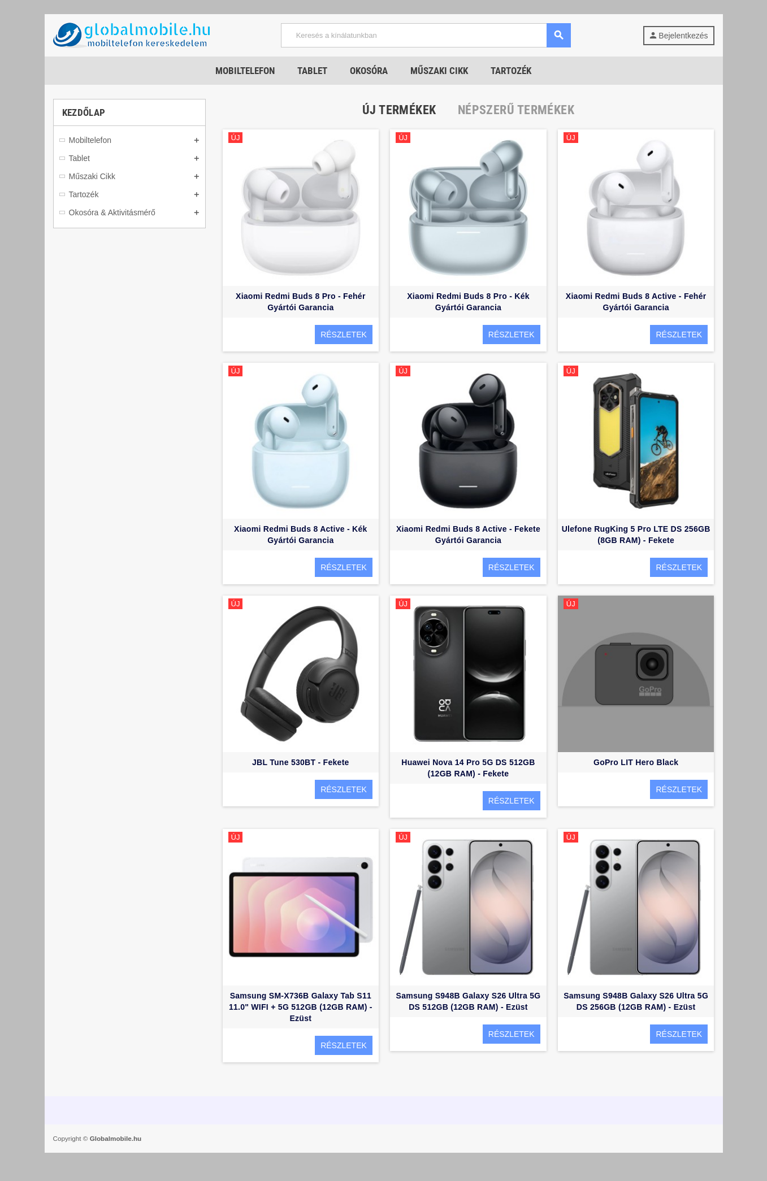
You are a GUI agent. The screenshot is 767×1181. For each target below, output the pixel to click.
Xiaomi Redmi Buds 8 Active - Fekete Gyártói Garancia (468, 534)
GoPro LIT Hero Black (635, 762)
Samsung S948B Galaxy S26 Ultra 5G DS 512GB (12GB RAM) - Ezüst (468, 1001)
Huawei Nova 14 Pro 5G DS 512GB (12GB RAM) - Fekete (468, 768)
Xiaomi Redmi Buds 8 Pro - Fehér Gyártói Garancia (301, 302)
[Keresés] (425, 35)
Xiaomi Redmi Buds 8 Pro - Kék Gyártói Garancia (468, 302)
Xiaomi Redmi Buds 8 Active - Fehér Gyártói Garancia (636, 302)
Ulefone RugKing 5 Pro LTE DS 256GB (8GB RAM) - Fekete (636, 534)
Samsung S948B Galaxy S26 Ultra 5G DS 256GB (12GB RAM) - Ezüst (636, 1001)
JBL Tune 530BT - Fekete (300, 762)
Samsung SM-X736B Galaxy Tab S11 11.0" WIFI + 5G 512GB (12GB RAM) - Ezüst (300, 1007)
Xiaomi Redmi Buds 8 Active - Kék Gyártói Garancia (300, 534)
